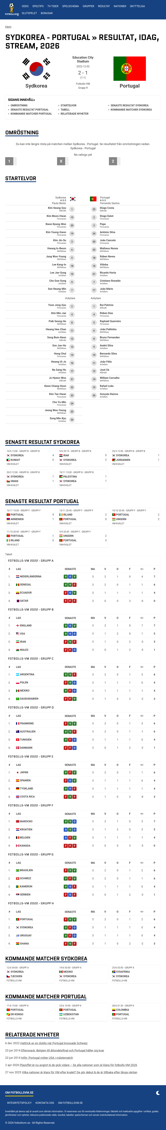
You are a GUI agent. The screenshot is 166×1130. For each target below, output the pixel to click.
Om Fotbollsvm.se (70, 1102)
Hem (8, 26)
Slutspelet (29, 13)
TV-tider (52, 6)
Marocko (26, 821)
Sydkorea (26, 927)
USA (22, 633)
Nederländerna (31, 576)
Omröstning (19, 105)
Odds (25, 6)
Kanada (25, 845)
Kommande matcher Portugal (31, 113)
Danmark (26, 747)
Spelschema (70, 6)
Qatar (24, 600)
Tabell (65, 109)
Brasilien (26, 870)
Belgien (25, 837)
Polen (24, 682)
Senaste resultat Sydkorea (130, 105)
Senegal (25, 584)
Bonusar (47, 13)
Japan (24, 772)
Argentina (27, 674)
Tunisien (25, 739)
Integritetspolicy (19, 1102)
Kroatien (26, 829)
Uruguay (26, 935)
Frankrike (27, 723)
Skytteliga (137, 6)
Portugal (26, 919)
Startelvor (68, 105)
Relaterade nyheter (75, 113)
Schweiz (25, 878)
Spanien (25, 780)
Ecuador (26, 592)
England (26, 625)
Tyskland (26, 788)
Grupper (88, 6)
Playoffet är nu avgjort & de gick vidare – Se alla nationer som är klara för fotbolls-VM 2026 (78, 1065)
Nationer (120, 6)
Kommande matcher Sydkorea (131, 109)
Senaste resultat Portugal (30, 109)
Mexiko (25, 690)
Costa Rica (27, 796)
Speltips (38, 6)
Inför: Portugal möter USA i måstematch (47, 1057)
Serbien (25, 894)
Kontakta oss (45, 1102)
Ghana (24, 943)
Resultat (104, 6)
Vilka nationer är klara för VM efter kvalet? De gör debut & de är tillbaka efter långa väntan (79, 1072)
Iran (23, 641)
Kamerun (26, 886)
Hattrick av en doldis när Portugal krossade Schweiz (54, 1043)
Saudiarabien (29, 698)
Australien (28, 731)
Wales (24, 649)
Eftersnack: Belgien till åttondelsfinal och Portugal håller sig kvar (62, 1050)
